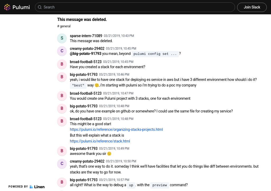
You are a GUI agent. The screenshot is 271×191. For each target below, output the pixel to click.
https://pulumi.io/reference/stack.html (100, 141)
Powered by (26, 186)
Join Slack (252, 7)
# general (63, 26)
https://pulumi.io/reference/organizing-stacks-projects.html (116, 129)
